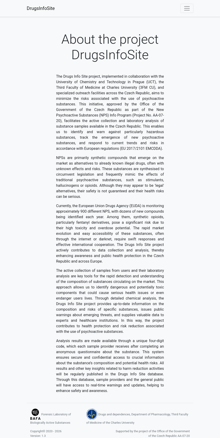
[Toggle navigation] (186, 8)
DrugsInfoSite (41, 8)
